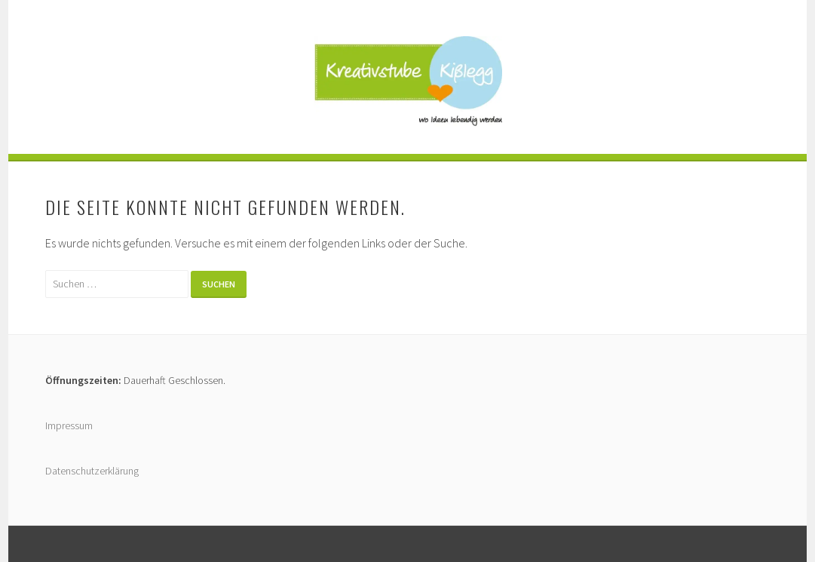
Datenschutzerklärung (92, 471)
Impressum (69, 425)
